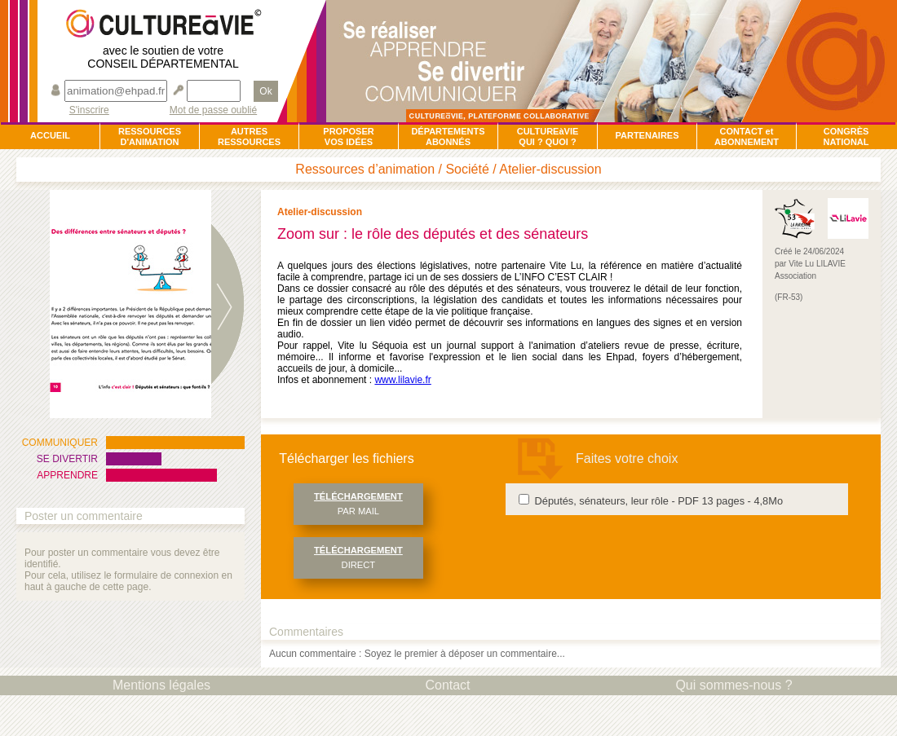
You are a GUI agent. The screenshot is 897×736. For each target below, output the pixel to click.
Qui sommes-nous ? (733, 685)
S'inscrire (89, 110)
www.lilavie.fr (402, 380)
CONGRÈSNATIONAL (845, 136)
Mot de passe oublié (213, 110)
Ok (265, 91)
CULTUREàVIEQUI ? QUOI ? (548, 136)
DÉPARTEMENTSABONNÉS (447, 136)
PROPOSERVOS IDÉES (348, 136)
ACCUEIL (50, 135)
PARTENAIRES (646, 135)
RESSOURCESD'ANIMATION (149, 136)
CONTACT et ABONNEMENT (746, 136)
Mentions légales (161, 685)
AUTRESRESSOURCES (249, 136)
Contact (447, 685)
